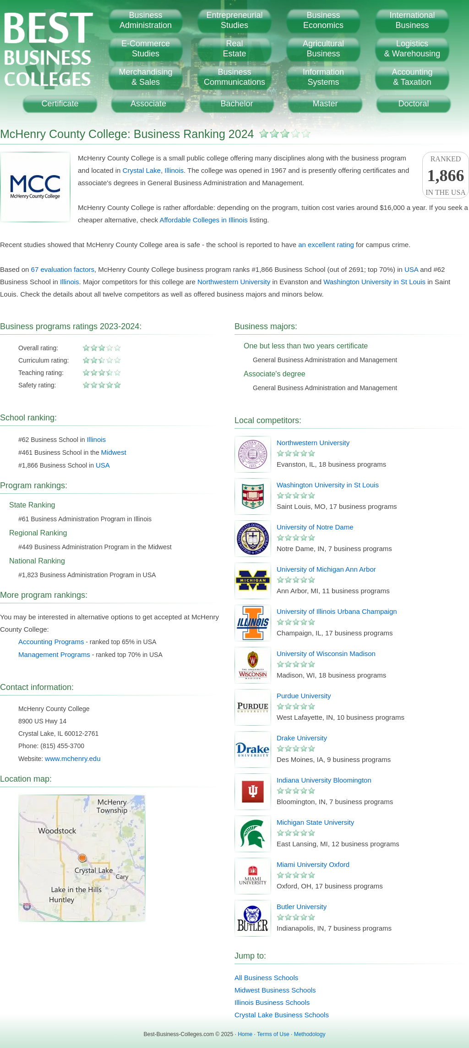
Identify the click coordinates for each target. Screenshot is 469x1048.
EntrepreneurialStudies (234, 20)
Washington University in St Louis (374, 282)
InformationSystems (323, 77)
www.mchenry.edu (72, 758)
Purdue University (304, 696)
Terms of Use (273, 1034)
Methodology (310, 1034)
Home (245, 1034)
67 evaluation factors (62, 269)
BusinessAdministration (146, 20)
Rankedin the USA (446, 175)
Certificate (59, 103)
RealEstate (234, 48)
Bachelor (236, 103)
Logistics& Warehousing (412, 48)
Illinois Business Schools (272, 1002)
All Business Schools (266, 978)
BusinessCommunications (234, 77)
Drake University (302, 738)
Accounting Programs (51, 641)
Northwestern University (233, 282)
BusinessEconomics (323, 20)
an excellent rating (326, 244)
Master (325, 103)
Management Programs (54, 654)
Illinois (174, 170)
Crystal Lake (142, 170)
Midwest (113, 452)
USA (411, 269)
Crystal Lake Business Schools (281, 1015)
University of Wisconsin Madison (326, 653)
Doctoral (413, 103)
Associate (148, 103)
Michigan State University (315, 822)
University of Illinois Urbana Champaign (337, 611)
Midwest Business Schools (275, 990)
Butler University (302, 906)
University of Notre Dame (315, 527)
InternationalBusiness (412, 20)
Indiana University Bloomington (324, 780)
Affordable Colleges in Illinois (203, 220)
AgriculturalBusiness (323, 48)
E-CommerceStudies (145, 48)
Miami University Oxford (313, 864)
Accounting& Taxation (412, 77)
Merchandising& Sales (145, 77)
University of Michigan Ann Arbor (326, 569)
